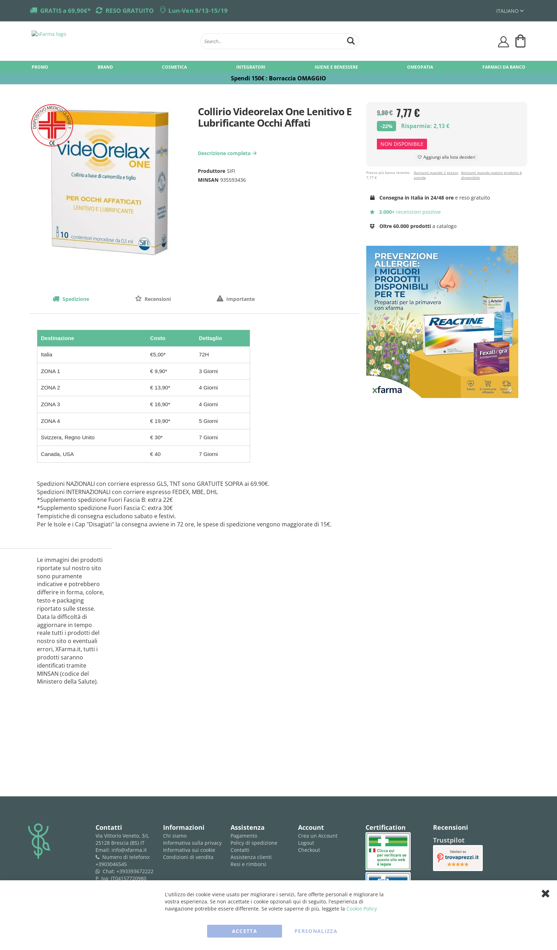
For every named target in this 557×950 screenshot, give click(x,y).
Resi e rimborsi (248, 864)
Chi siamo (174, 835)
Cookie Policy (361, 908)
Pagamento (244, 835)
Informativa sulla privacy (192, 842)
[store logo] (112, 41)
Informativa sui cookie (189, 849)
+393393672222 (135, 871)
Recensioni (157, 299)
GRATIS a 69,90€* (65, 10)
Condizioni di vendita (188, 857)
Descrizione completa (228, 153)
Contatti (240, 849)
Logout (306, 842)
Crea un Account (317, 835)
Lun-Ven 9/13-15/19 (198, 10)
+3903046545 (111, 864)
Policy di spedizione (254, 842)
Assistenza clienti (251, 857)
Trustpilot (449, 840)
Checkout (309, 849)
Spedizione (75, 299)
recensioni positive (405, 211)
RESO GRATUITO (130, 10)
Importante (240, 299)
